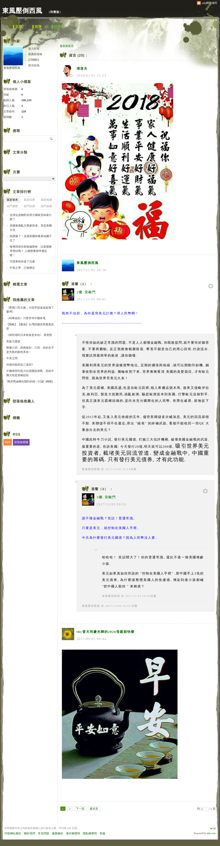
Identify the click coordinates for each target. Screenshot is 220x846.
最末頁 (94, 808)
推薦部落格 (35, 54)
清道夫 (82, 68)
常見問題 (43, 833)
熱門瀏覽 (12, 206)
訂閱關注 (33, 59)
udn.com (211, 833)
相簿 (38, 26)
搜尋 (51, 138)
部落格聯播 (21, 442)
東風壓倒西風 (23, 10)
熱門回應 (29, 206)
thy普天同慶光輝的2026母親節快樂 (106, 631)
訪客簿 (59, 26)
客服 (102, 833)
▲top (213, 828)
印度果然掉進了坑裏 (22, 261)
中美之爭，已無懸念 (22, 267)
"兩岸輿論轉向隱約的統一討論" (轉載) (29, 381)
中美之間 (11, 358)
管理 (210, 286)
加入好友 (33, 48)
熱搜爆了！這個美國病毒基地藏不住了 (31, 238)
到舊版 (54, 12)
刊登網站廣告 (12, 833)
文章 (18, 26)
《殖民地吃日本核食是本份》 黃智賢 (29, 335)
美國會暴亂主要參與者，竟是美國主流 (31, 227)
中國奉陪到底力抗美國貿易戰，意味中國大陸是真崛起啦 (30, 373)
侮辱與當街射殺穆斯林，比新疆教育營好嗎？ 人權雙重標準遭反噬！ (31, 251)
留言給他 (33, 65)
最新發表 (12, 199)
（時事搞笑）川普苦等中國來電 (26, 318)
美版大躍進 (13, 341)
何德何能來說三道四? (19, 364)
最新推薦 (46, 199)
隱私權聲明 (90, 833)
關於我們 (29, 833)
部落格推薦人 (24, 401)
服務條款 (57, 833)
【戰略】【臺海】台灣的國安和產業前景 (30, 326)
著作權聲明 (73, 833)
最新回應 (29, 199)
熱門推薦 (46, 206)
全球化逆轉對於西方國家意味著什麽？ (31, 217)
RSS (8, 442)
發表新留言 (67, 46)
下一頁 (80, 808)
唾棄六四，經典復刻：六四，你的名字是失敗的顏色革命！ (30, 350)
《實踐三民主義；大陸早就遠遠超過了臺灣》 (30, 310)
